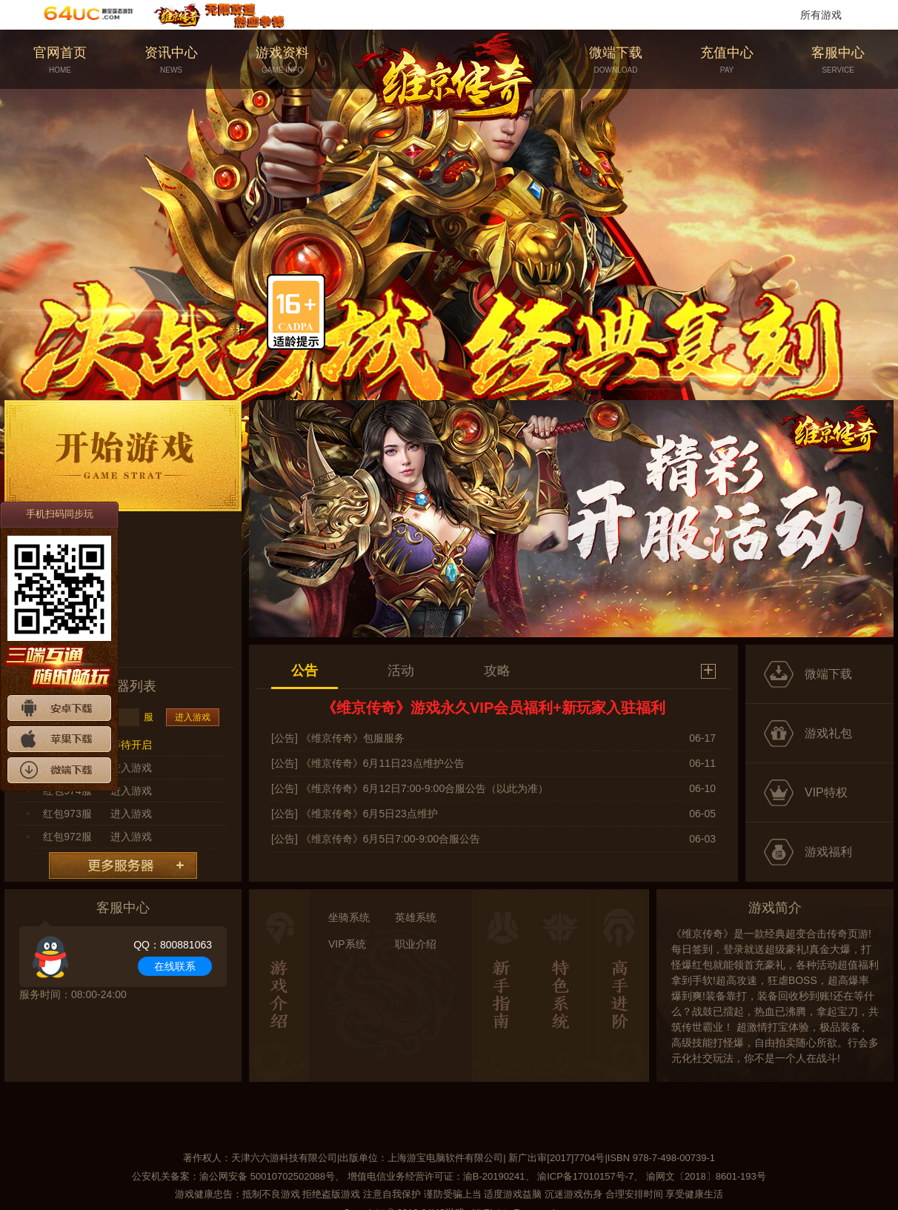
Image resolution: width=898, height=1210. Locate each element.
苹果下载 (59, 739)
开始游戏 (123, 455)
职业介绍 (415, 944)
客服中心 (838, 60)
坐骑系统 (349, 917)
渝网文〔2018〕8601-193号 (706, 1176)
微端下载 (615, 60)
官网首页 (60, 60)
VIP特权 (826, 792)
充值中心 (726, 60)
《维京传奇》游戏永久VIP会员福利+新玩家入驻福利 (493, 707)
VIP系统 (347, 944)
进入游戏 (192, 717)
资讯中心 (171, 60)
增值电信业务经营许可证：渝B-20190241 (436, 1176)
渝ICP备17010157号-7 (585, 1176)
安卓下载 (59, 708)
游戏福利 (828, 851)
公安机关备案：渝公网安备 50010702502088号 (233, 1176)
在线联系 (175, 966)
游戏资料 (282, 60)
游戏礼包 (828, 733)
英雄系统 (415, 917)
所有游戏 (821, 15)
